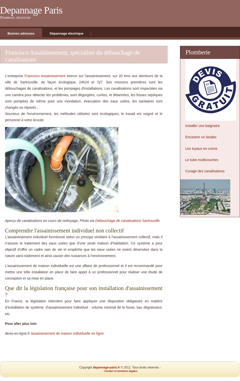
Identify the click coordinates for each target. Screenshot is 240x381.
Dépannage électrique (67, 33)
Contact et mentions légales (121, 371)
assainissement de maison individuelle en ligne (67, 333)
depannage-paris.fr (106, 367)
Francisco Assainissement (44, 76)
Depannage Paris (31, 10)
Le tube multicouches (201, 160)
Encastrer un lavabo (200, 137)
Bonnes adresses (21, 33)
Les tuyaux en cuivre (201, 149)
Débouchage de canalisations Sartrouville (127, 221)
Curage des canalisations (204, 171)
